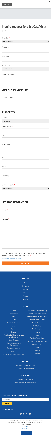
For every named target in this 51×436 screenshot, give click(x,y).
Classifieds (25, 289)
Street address (7, 126)
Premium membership (25, 379)
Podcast (37, 335)
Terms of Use (5, 258)
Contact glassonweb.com (25, 369)
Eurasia (13, 326)
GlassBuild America (13, 348)
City (3, 136)
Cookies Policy (25, 426)
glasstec (14, 351)
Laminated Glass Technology (37, 317)
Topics (25, 296)
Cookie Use (20, 258)
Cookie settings (25, 428)
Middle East (37, 326)
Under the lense (37, 344)
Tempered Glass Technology (37, 341)
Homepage (5, 176)
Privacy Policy (13, 258)
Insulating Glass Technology (37, 311)
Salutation (5, 38)
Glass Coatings (14, 340)
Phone (4, 167)
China (14, 320)
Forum (25, 300)
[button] (25, 112)
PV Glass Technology (37, 338)
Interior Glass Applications (37, 314)
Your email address (8, 74)
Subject (4, 210)
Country (4, 117)
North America (37, 329)
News (25, 283)
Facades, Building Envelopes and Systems (14, 336)
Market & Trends (37, 323)
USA (37, 347)
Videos (37, 350)
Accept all (26, 433)
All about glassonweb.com (25, 365)
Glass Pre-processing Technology (13, 344)
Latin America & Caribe (37, 320)
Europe (13, 329)
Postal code (6, 145)
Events (13, 332)
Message (5, 219)
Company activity (8, 185)
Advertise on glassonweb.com (25, 383)
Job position (6, 65)
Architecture (13, 314)
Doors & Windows (13, 323)
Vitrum (37, 353)
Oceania (37, 332)
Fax (3, 157)
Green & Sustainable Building (13, 354)
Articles (25, 293)
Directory (25, 286)
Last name (5, 56)
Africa (14, 311)
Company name (7, 97)
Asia (13, 317)
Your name (5, 47)
